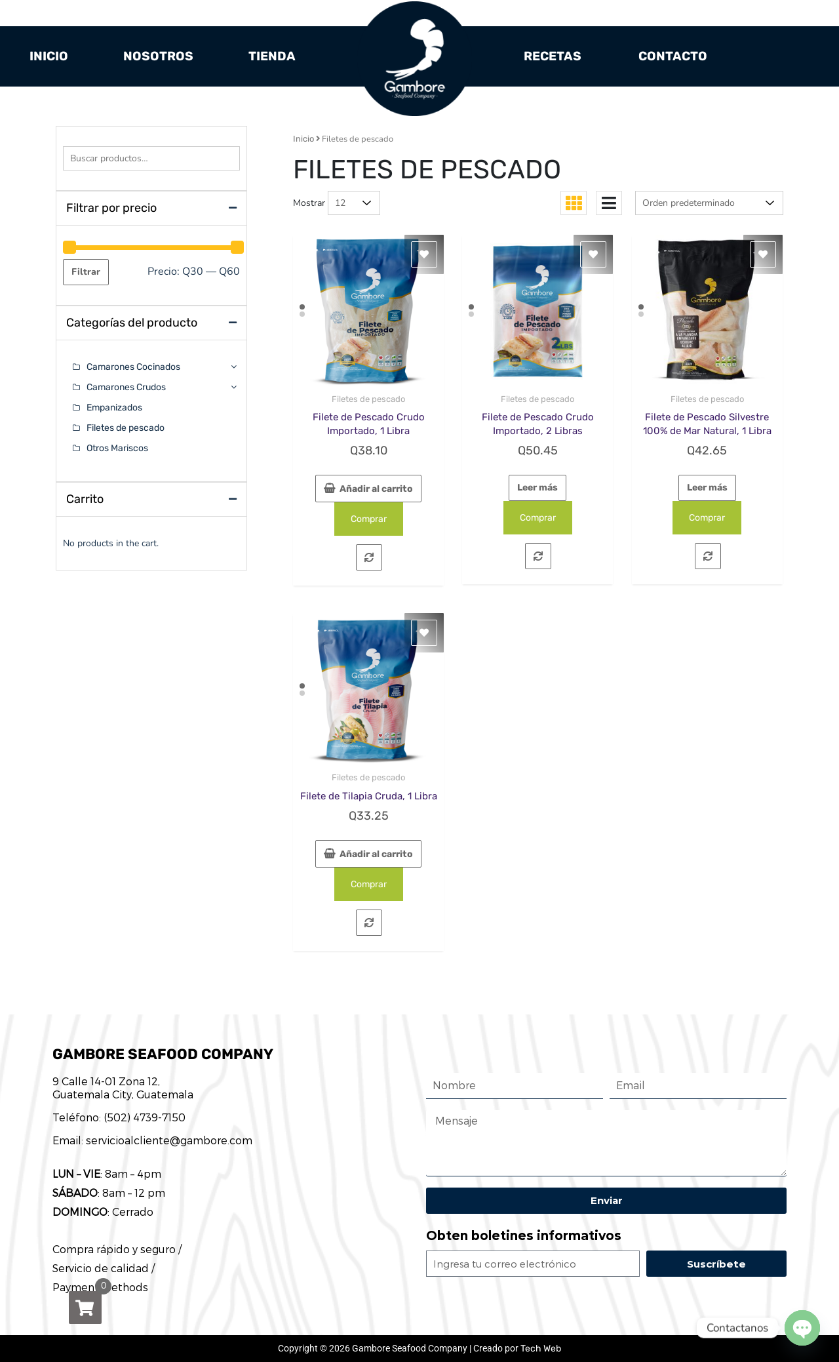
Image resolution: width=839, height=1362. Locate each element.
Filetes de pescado (368, 399)
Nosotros (158, 56)
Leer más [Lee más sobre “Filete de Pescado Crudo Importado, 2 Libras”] (537, 487)
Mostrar (309, 203)
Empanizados (114, 407)
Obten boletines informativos (523, 1235)
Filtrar (85, 272)
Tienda (272, 56)
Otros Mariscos (117, 448)
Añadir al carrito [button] (376, 488)
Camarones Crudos (126, 387)
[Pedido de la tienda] (709, 203)
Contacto (672, 56)
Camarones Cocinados (133, 366)
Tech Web (540, 1348)
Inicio (48, 56)
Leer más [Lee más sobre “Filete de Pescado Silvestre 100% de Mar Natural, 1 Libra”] (707, 487)
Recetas (552, 56)
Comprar (369, 519)
